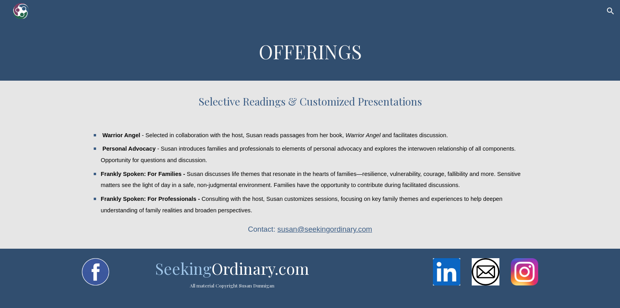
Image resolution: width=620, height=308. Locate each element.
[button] (610, 11)
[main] (310, 51)
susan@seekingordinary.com (325, 229)
